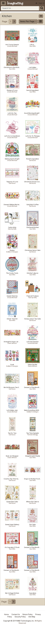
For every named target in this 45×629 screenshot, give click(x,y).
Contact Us (16, 614)
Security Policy (20, 617)
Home (6, 614)
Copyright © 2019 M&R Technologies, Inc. (18, 621)
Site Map (31, 617)
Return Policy (28, 614)
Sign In (40, 3)
